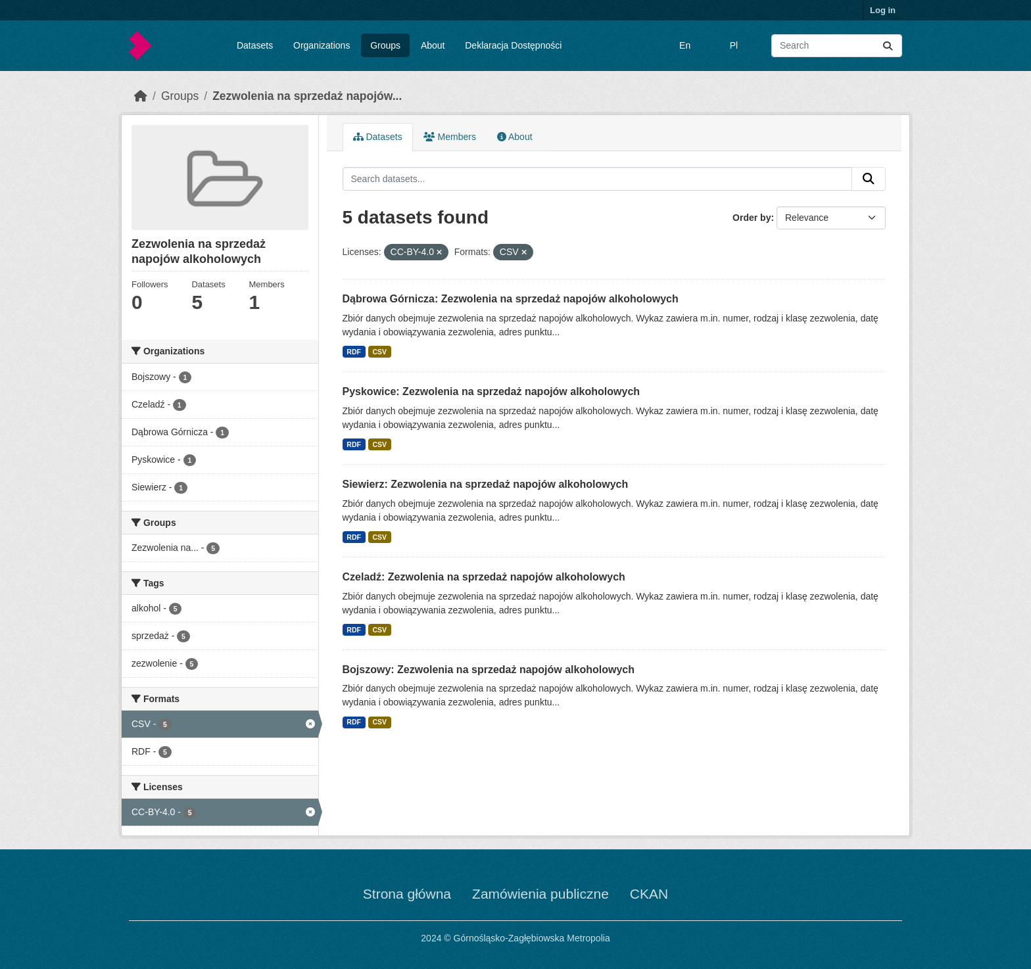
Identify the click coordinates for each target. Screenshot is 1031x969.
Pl (734, 45)
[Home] (140, 96)
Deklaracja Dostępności (513, 45)
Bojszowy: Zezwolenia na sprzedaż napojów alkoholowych (489, 669)
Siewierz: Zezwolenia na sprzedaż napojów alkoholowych (486, 484)
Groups (385, 45)
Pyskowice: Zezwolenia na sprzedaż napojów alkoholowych (491, 391)
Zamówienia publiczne (540, 893)
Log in (883, 10)
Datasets (255, 45)
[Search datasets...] (836, 45)
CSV (379, 352)
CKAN (649, 893)
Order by (751, 217)
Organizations (321, 45)
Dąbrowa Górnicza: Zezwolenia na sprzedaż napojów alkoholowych (511, 298)
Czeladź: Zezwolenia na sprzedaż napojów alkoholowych (484, 576)
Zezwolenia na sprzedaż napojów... (307, 96)
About (433, 45)
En (684, 45)
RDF (354, 352)
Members (449, 136)
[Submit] (888, 45)
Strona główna (407, 893)
